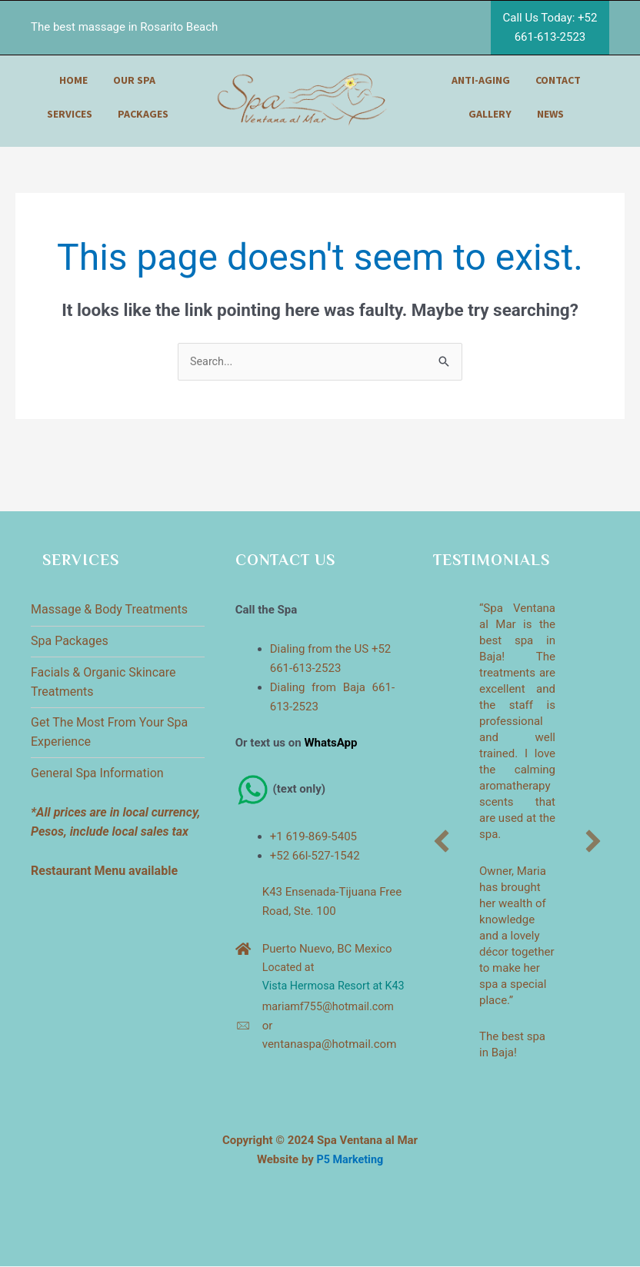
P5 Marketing (350, 1160)
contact (558, 80)
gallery (490, 114)
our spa (134, 80)
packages (143, 114)
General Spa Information (97, 774)
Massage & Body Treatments (109, 610)
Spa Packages (69, 641)
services (69, 114)
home (73, 80)
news (550, 114)
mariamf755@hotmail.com (331, 1028)
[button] (441, 842)
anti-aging (481, 80)
